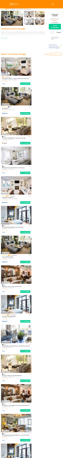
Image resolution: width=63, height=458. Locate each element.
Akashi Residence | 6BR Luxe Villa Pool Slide (43, 137)
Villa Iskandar (36, 78)
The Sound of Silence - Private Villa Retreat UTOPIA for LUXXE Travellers (46, 429)
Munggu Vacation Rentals (9, 428)
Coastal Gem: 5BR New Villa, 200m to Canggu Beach (45, 313)
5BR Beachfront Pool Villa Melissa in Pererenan (44, 107)
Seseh (7, 228)
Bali (2, 110)
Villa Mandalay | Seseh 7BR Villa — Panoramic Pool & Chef (47, 195)
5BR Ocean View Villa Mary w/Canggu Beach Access (45, 254)
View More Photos (7, 24)
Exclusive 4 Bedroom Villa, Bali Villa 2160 (11, 225)
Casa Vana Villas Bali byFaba (9, 195)
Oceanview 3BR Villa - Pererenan (41, 372)
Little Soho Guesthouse (7, 137)
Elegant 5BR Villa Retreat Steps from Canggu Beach (14, 343)
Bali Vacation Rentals (8, 430)
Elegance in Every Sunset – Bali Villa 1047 (43, 166)
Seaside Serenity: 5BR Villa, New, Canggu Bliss (13, 313)
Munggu (6, 110)
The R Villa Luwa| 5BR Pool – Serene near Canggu (13, 107)
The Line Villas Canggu (7, 166)
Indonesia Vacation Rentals (7, 433)
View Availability (24, 83)
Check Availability (55, 26)
